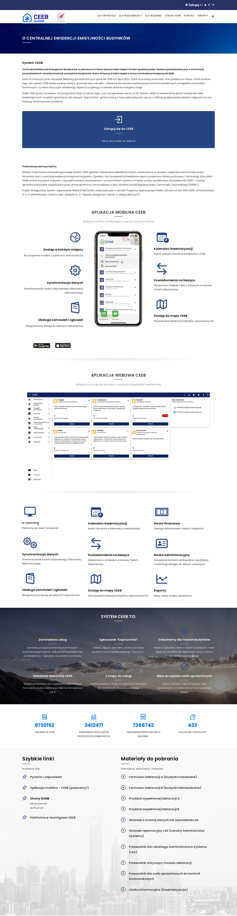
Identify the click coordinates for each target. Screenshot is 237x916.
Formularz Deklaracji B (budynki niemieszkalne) (165, 789)
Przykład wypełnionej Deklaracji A (154, 799)
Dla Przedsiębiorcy (126, 17)
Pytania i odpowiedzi (46, 778)
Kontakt (188, 17)
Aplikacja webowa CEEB (118, 376)
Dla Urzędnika (151, 17)
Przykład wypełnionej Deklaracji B (154, 810)
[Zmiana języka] (201, 5)
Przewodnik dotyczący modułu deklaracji (160, 864)
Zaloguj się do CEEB (118, 130)
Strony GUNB (171, 17)
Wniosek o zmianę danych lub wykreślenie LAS (164, 821)
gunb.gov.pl (36, 808)
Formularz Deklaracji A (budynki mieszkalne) (163, 778)
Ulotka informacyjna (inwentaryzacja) (158, 890)
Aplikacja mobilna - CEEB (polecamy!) (59, 789)
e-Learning (30, 524)
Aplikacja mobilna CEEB (119, 213)
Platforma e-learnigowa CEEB (53, 818)
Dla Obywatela (100, 17)
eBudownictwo (38, 804)
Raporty (202, 17)
